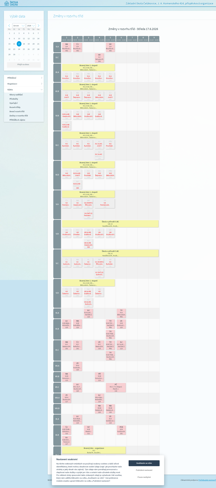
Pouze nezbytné (144, 477)
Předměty (13, 99)
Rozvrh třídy (14, 107)
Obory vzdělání (16, 94)
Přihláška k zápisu (17, 120)
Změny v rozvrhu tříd (18, 115)
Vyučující (13, 103)
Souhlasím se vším (144, 463)
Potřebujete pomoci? (207, 480)
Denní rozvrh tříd (16, 111)
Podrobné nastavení (144, 470)
